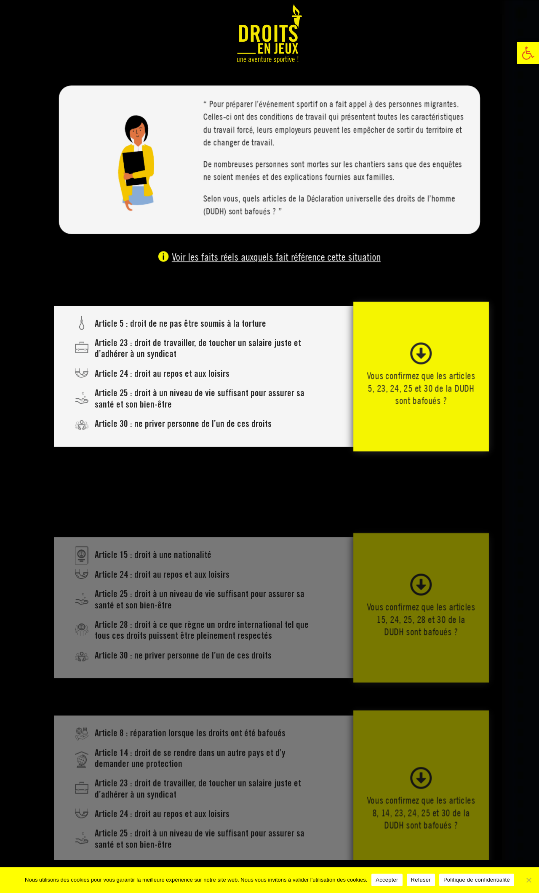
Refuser (421, 880)
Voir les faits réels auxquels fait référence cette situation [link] (275, 257)
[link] (528, 53)
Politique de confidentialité (476, 880)
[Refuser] (528, 880)
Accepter (387, 880)
